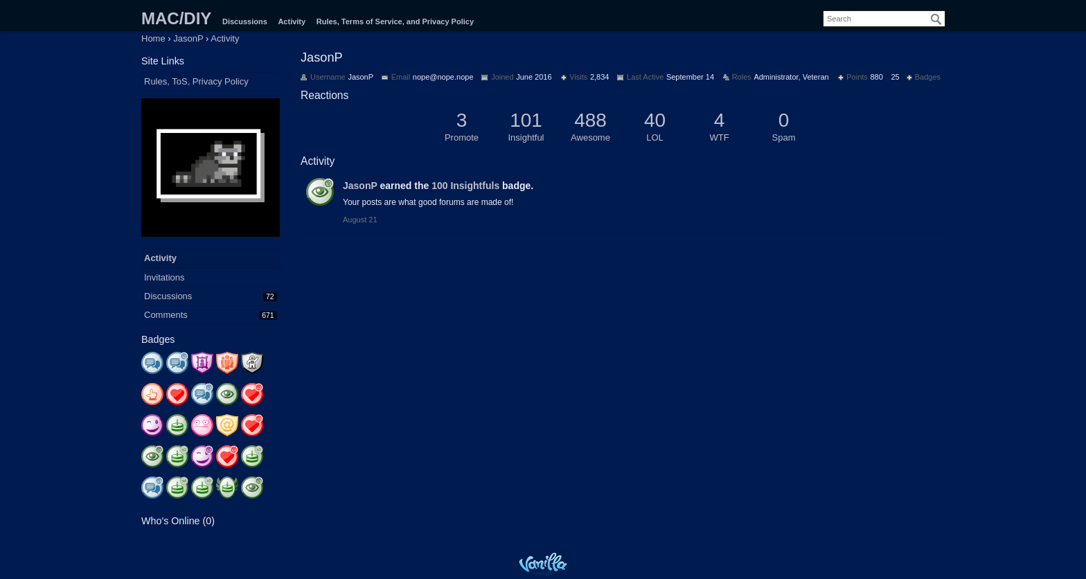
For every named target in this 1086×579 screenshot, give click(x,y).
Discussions (244, 21)
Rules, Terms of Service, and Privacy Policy (395, 21)
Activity (291, 21)
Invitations (164, 277)
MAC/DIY (176, 18)
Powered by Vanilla (543, 563)
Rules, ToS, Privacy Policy (196, 81)
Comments (166, 315)
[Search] (936, 19)
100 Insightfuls (465, 185)
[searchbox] (884, 18)
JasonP (360, 185)
